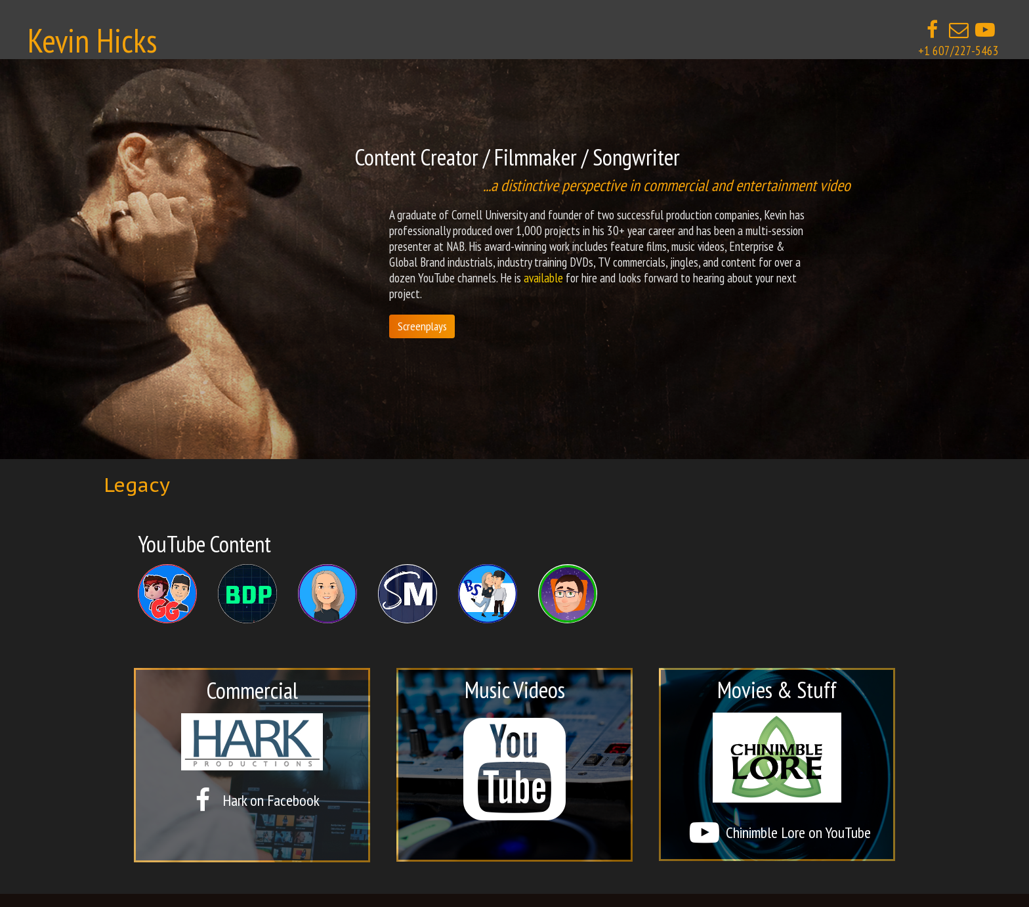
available (543, 278)
